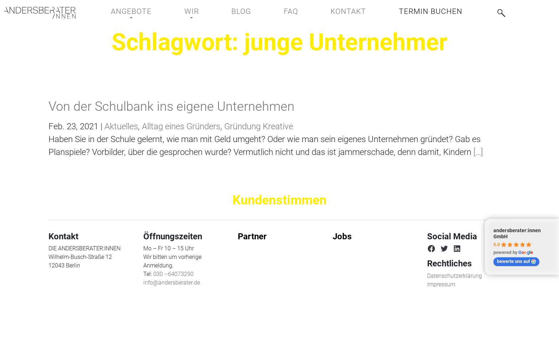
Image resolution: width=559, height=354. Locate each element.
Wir (191, 11)
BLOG (241, 11)
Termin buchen (430, 11)
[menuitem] (528, 11)
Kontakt (348, 11)
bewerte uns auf (516, 261)
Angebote (131, 11)
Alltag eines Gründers (181, 126)
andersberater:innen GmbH (517, 234)
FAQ (291, 11)
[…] (477, 152)
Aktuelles (121, 126)
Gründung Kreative (258, 126)
